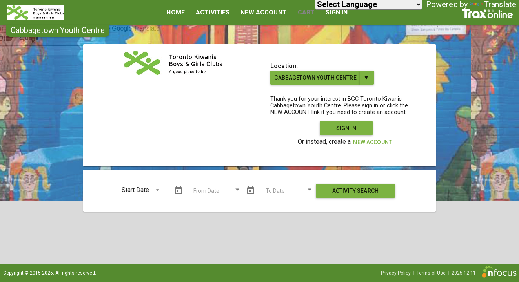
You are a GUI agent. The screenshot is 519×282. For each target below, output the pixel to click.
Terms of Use (431, 273)
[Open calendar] (237, 190)
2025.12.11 (464, 273)
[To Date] (289, 192)
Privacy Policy (396, 273)
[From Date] (216, 192)
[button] (58, 30)
